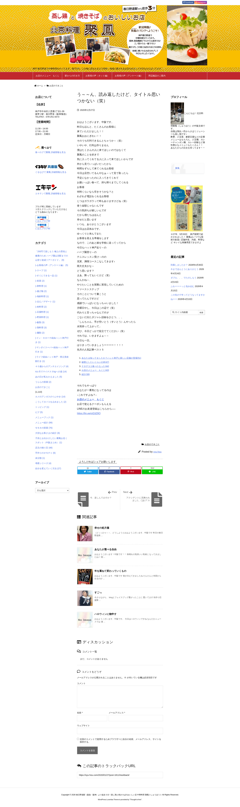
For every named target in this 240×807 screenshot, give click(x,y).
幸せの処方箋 (101, 528)
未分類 (40, 458)
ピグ (39, 412)
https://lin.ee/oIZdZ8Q (89, 413)
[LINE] (152, 471)
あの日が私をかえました (48, 377)
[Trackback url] (120, 775)
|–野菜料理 (42, 317)
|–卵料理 (41, 286)
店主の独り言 (43, 447)
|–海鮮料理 (42, 296)
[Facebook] (109, 471)
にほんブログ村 (42, 221)
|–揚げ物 (41, 291)
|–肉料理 (41, 307)
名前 (80, 712)
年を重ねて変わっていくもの (110, 571)
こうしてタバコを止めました (50, 402)
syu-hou (157, 451)
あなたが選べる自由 (105, 549)
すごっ (98, 592)
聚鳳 (177, 168)
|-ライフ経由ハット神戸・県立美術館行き (52, 359)
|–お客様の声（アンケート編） (51, 265)
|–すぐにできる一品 (46, 275)
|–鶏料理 (41, 327)
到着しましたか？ (179, 265)
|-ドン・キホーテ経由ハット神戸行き (52, 340)
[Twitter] (87, 471)
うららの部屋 (43, 382)
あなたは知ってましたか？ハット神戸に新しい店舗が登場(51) (111, 358)
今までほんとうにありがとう (185, 269)
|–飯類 (39, 322)
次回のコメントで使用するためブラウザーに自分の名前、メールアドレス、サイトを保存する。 (120, 740)
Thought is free (135, 799)
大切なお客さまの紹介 (47, 433)
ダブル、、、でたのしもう (183, 277)
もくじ (100, 399)
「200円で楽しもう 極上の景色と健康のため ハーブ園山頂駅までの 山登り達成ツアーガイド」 (51, 255)
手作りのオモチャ (45, 453)
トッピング (42, 407)
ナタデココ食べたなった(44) (95, 366)
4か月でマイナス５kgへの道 (51, 371)
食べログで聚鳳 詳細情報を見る (50, 152)
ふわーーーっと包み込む (182, 286)
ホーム (40, 86)
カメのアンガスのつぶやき (50, 396)
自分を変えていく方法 (48, 468)
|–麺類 (39, 333)
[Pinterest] (130, 471)
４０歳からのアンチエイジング (51, 366)
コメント (81, 683)
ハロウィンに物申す (105, 614)
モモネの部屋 (43, 428)
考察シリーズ (43, 463)
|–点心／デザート (45, 301)
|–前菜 (39, 281)
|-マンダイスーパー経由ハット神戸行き (52, 349)
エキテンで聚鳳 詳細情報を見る (50, 193)
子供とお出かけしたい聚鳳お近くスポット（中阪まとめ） (51, 440)
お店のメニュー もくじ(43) (95, 370)
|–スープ (41, 270)
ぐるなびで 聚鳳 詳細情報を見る (50, 172)
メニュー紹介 (43, 422)
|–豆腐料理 (42, 312)
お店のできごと (56, 86)
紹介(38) (86, 374)
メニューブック (44, 417)
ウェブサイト (83, 725)
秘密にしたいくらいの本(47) (95, 362)
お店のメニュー (87, 399)
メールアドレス (117, 712)
